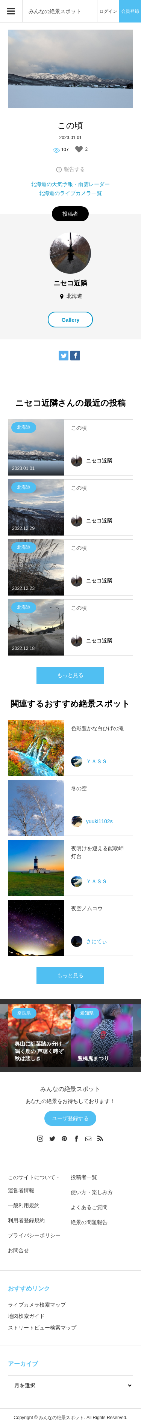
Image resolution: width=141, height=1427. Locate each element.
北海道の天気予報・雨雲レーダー (70, 184)
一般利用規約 (23, 1205)
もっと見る (70, 675)
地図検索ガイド (26, 1316)
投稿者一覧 (84, 1177)
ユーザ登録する (70, 1118)
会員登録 (130, 11)
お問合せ (18, 1250)
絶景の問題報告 (89, 1222)
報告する (74, 169)
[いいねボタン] (79, 149)
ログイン (108, 11)
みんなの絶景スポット (55, 11)
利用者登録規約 (26, 1220)
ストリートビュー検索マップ (42, 1328)
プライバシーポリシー (34, 1235)
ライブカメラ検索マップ (37, 1305)
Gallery (70, 320)
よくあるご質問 (89, 1207)
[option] (39, 1035)
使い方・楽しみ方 (92, 1192)
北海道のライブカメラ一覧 (70, 193)
